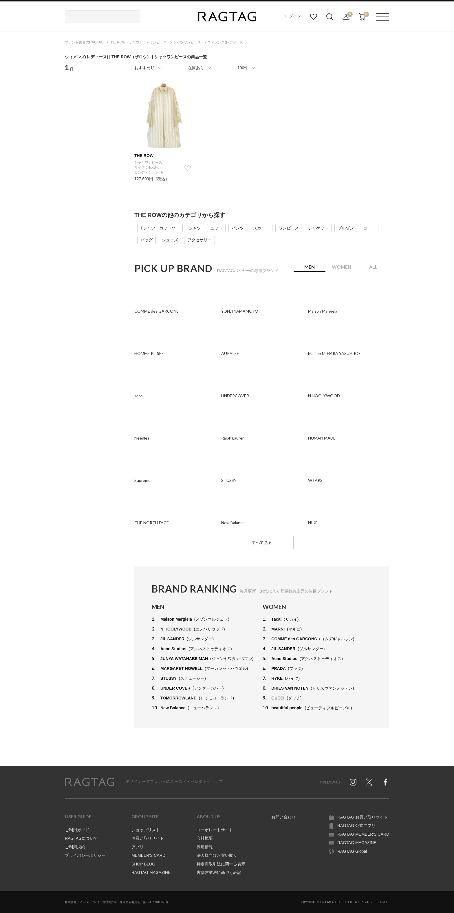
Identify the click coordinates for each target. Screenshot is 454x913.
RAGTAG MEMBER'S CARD (363, 834)
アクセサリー (199, 240)
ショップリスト (145, 830)
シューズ (170, 240)
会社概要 (205, 838)
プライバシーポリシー (85, 855)
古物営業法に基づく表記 (219, 872)
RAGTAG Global (352, 851)
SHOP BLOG (143, 864)
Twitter (369, 782)
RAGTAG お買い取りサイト (362, 817)
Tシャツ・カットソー (160, 228)
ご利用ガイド (77, 830)
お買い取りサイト (147, 838)
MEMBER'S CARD (148, 855)
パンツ (238, 228)
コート (369, 228)
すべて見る (262, 542)
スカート (261, 228)
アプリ (137, 847)
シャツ (195, 228)
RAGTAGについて (81, 838)
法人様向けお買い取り (217, 855)
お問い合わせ (283, 817)
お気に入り (313, 17)
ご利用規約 (75, 847)
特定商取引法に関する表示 (221, 864)
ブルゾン (346, 228)
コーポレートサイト (215, 830)
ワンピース (289, 228)
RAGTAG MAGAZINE (151, 872)
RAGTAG (89, 782)
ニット (216, 228)
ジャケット (318, 228)
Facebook (385, 782)
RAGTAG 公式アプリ (356, 825)
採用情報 (205, 847)
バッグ (146, 240)
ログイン (293, 16)
